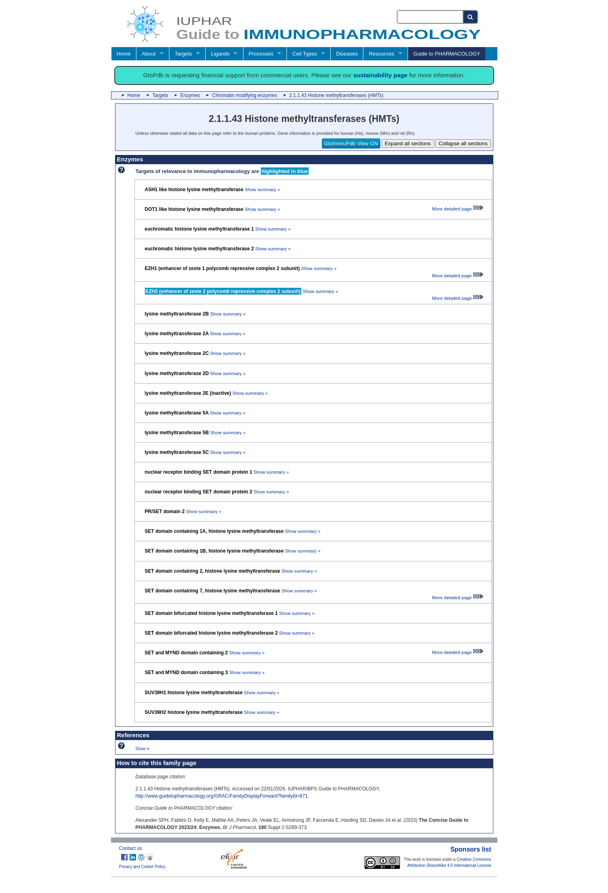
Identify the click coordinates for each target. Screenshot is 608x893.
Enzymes (190, 95)
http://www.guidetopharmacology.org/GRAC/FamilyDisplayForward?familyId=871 (222, 796)
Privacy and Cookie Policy (142, 866)
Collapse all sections (463, 143)
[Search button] (471, 17)
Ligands (220, 54)
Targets (183, 54)
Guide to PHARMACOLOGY (446, 54)
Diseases (347, 54)
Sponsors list (470, 849)
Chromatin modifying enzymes (244, 95)
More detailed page (457, 208)
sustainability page (380, 75)
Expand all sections (408, 143)
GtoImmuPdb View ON (351, 143)
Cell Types (305, 54)
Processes (261, 54)
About (148, 54)
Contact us (130, 848)
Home (124, 54)
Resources (381, 54)
